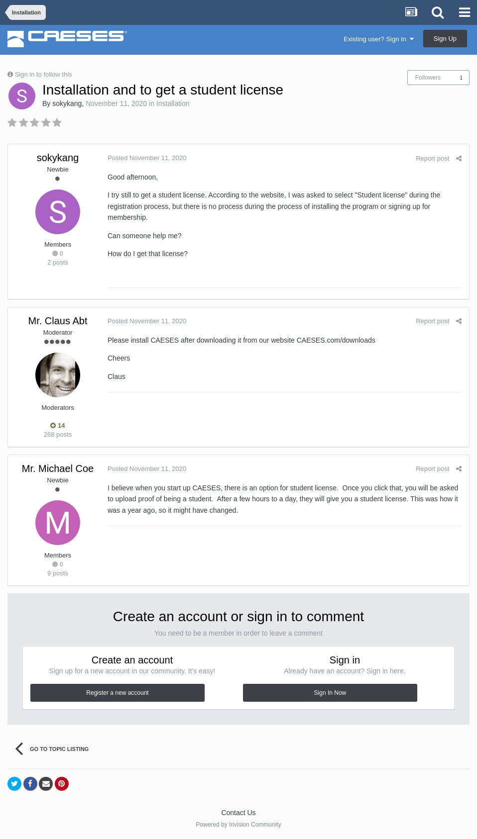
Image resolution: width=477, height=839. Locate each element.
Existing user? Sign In (379, 39)
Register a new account (117, 692)
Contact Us (238, 813)
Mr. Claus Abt (58, 320)
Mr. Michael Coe (58, 468)
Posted (147, 158)
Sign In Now (330, 692)
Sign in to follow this (43, 74)
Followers (428, 77)
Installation (173, 103)
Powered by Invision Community (238, 824)
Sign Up (445, 38)
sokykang (67, 103)
